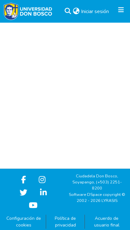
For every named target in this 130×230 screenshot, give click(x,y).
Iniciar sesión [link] (95, 11)
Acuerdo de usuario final (106, 221)
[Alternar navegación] (121, 11)
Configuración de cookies (23, 221)
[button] (68, 11)
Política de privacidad (65, 221)
